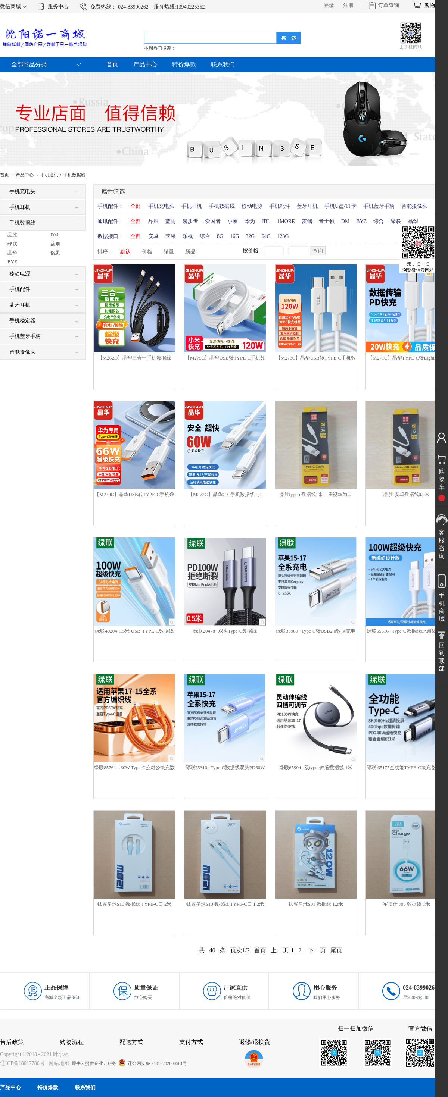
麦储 (307, 221)
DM (345, 221)
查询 (317, 251)
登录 (329, 5)
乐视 (188, 236)
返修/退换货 (254, 1042)
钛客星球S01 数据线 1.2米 (316, 904)
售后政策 (12, 1042)
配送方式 (131, 1042)
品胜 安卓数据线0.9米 (406, 494)
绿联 (396, 221)
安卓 (153, 236)
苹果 (170, 236)
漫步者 (190, 221)
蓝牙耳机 (307, 206)
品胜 (153, 221)
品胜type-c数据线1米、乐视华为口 (316, 494)
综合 (378, 221)
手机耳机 (191, 206)
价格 (147, 251)
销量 (169, 251)
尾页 (336, 950)
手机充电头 (161, 206)
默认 (125, 251)
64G (265, 236)
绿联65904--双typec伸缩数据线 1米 (315, 767)
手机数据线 (74, 175)
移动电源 (252, 206)
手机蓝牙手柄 (379, 206)
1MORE (286, 221)
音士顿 (327, 221)
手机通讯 (49, 175)
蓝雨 (170, 221)
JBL (266, 221)
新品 (190, 251)
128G (283, 236)
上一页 (280, 950)
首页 (112, 64)
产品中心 (25, 175)
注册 (348, 5)
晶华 (413, 221)
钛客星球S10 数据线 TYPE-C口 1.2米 (225, 904)
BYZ (361, 221)
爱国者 (213, 221)
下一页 (317, 950)
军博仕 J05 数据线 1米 (406, 904)
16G (234, 236)
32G (250, 236)
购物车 (432, 5)
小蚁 (232, 221)
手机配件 (279, 206)
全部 (135, 206)
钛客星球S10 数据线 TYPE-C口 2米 (134, 904)
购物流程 (72, 1042)
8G (220, 236)
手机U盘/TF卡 (340, 206)
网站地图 (57, 1063)
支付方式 (191, 1042)
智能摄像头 (414, 206)
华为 (250, 221)
